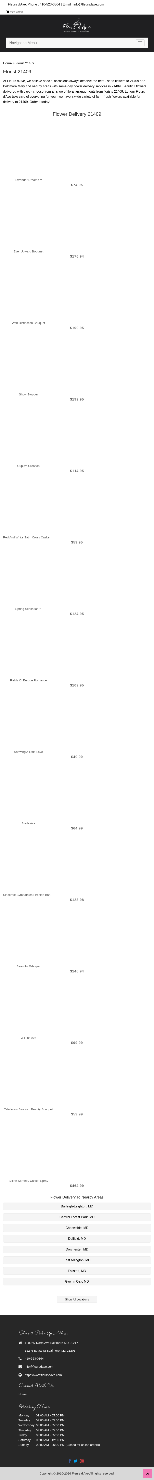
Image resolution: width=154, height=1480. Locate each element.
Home (7, 63)
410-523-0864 (50, 4)
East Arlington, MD (77, 1260)
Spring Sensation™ (28, 609)
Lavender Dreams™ (28, 180)
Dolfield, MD (77, 1238)
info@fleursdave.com (89, 4)
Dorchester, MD (77, 1249)
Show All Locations (77, 1299)
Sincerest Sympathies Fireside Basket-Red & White (28, 894)
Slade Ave (28, 823)
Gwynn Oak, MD (77, 1281)
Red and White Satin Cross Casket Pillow (28, 537)
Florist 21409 (24, 63)
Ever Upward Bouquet (28, 251)
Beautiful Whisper (28, 966)
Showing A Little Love (28, 752)
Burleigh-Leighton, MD (77, 1206)
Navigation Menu (23, 43)
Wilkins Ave (28, 1037)
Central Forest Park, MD (77, 1217)
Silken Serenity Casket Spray (28, 1180)
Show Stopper (28, 394)
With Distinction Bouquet (28, 323)
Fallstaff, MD (77, 1271)
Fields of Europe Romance (28, 680)
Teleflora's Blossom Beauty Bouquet (28, 1109)
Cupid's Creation (28, 466)
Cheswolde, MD (77, 1228)
